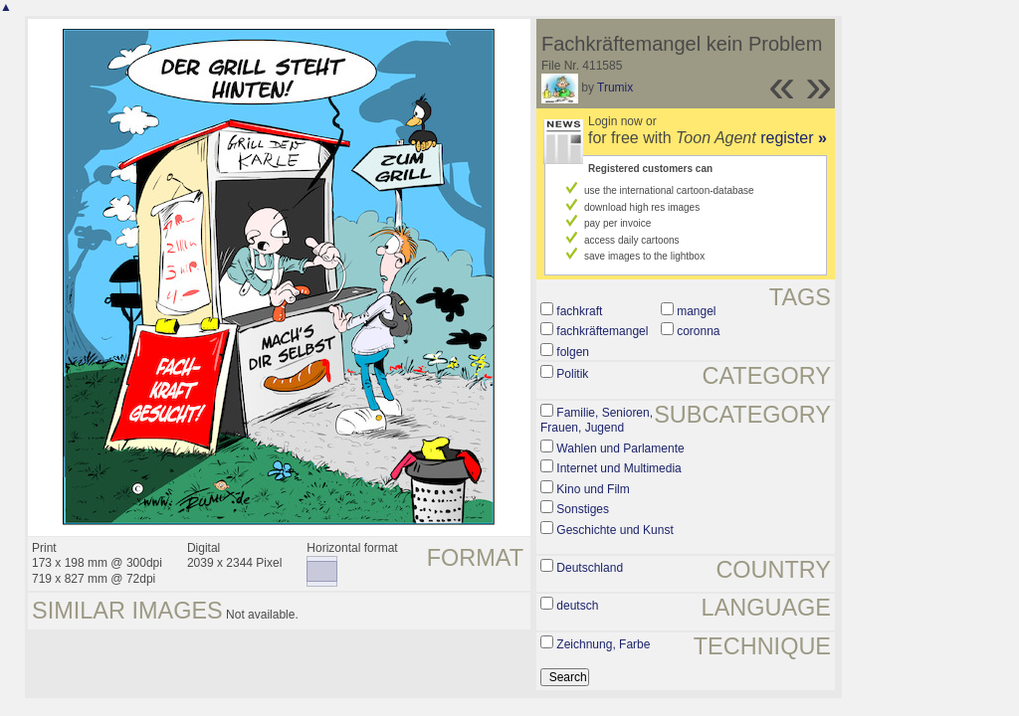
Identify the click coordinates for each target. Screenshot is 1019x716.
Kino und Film (592, 489)
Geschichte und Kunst (614, 530)
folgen (572, 352)
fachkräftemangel (602, 331)
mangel (696, 311)
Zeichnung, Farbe (603, 644)
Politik (572, 374)
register (793, 137)
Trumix (615, 87)
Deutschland (589, 568)
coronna (698, 331)
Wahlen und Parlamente (620, 448)
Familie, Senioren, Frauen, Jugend (596, 421)
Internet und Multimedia (618, 468)
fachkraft (579, 311)
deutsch (577, 606)
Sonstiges (582, 509)
